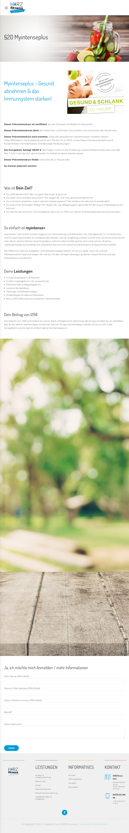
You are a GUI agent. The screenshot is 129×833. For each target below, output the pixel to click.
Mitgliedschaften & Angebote (43, 798)
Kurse (37, 785)
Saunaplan (73, 787)
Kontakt (71, 775)
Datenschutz (100, 824)
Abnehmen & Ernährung (46, 793)
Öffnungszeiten (75, 779)
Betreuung (40, 781)
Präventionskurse (43, 789)
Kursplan (72, 783)
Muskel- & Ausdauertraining (43, 776)
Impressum (85, 824)
